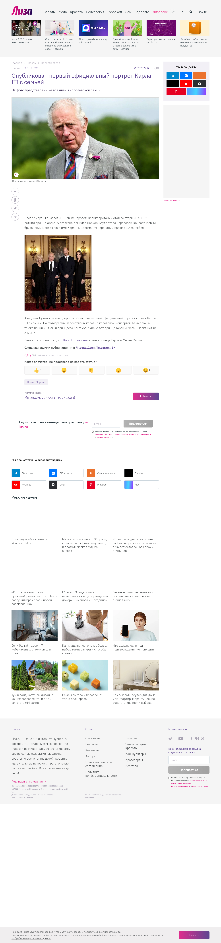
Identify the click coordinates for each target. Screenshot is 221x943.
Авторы (90, 756)
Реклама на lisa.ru (172, 200)
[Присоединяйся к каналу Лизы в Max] (35, 519)
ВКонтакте (60, 473)
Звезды (49, 12)
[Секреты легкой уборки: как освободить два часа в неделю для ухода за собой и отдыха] (59, 28)
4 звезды (145, 68)
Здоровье (142, 12)
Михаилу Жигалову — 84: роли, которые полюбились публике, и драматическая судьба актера (84, 545)
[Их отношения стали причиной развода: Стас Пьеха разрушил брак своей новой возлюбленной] (35, 572)
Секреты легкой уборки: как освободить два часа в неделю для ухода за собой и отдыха (59, 44)
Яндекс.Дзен (85, 347)
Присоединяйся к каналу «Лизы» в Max (93, 41)
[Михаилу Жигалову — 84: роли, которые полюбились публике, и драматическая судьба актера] (85, 519)
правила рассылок (104, 437)
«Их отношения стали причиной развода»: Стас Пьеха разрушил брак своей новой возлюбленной (34, 598)
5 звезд (148, 68)
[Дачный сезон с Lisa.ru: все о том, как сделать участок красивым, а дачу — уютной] (127, 28)
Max (131, 484)
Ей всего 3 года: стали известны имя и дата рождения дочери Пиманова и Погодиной (85, 596)
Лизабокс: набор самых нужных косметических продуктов (193, 42)
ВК (113, 347)
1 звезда (135, 68)
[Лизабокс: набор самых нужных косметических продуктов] (194, 28)
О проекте (92, 738)
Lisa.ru (16, 68)
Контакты (92, 750)
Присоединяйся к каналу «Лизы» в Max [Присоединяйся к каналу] (30, 541)
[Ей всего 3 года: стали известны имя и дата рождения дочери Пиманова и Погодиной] (85, 572)
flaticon (30, 798)
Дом (128, 12)
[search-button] (191, 11)
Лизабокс (160, 12)
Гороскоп (115, 12)
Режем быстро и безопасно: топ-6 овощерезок (82, 697)
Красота (76, 12)
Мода (62, 12)
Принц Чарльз (36, 382)
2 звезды (138, 68)
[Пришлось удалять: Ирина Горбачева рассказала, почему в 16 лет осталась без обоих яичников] (136, 519)
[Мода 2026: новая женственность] (26, 28)
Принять (194, 935)
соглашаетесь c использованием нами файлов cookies (85, 935)
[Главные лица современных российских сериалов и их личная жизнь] (136, 572)
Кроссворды (134, 760)
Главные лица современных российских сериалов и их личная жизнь (133, 596)
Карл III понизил (75, 340)
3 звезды (141, 68)
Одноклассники (101, 473)
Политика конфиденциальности (101, 774)
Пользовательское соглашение (98, 764)
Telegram (103, 347)
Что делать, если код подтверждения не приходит (133, 648)
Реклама (91, 744)
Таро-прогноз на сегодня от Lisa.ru (161, 41)
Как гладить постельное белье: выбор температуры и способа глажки (84, 649)
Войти (202, 12)
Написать (148, 396)
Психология (95, 12)
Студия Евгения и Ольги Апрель (39, 795)
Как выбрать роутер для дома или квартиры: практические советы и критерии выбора (134, 699)
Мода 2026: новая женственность (22, 41)
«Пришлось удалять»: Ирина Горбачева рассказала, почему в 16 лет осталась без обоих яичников (135, 545)
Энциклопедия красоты (136, 746)
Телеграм (22, 473)
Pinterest (97, 484)
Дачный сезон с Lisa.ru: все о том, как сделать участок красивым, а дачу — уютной (126, 44)
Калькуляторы (135, 754)
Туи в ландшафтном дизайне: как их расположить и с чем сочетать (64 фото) (33, 699)
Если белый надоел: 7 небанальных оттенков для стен (31, 649)
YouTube (21, 484)
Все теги (131, 766)
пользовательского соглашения (108, 434)
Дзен (57, 484)
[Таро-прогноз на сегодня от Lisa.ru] (161, 28)
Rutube (133, 473)
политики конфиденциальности (137, 434)
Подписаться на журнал (27, 781)
